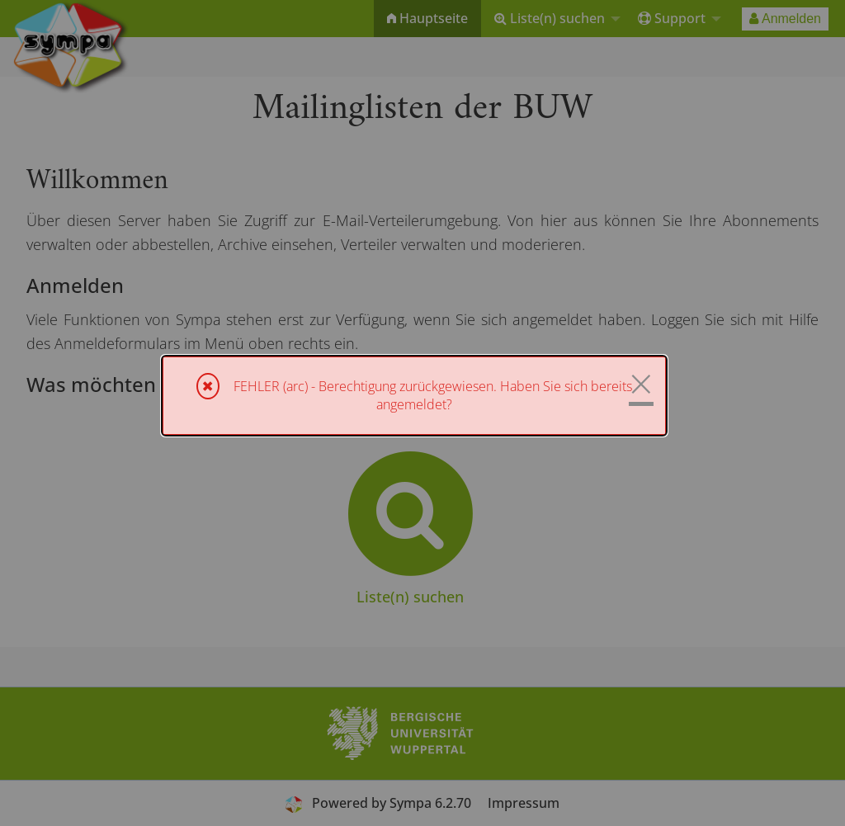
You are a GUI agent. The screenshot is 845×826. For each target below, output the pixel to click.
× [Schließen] (641, 383)
